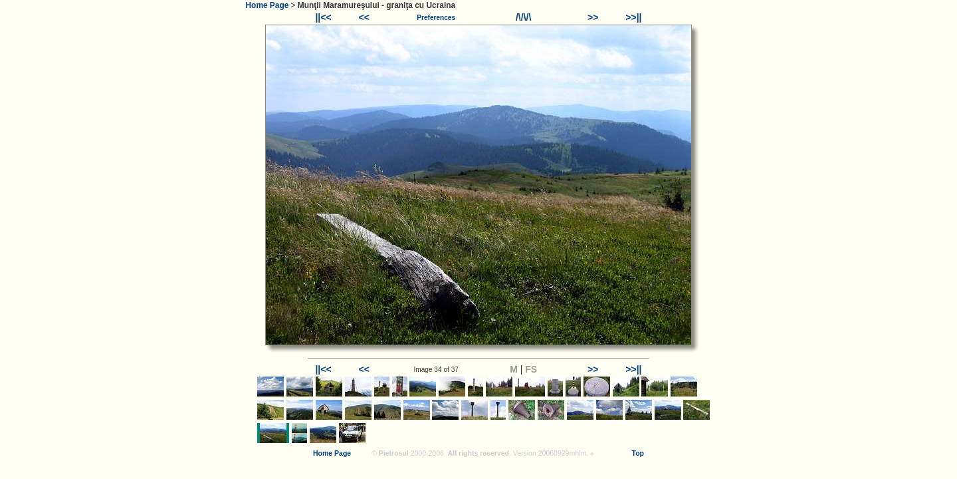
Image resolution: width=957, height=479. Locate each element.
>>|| (633, 17)
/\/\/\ (523, 17)
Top (638, 453)
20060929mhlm (562, 453)
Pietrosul (394, 453)
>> (592, 17)
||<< (323, 17)
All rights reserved (478, 453)
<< (364, 17)
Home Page (267, 5)
